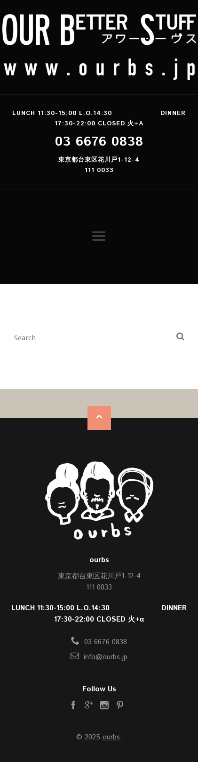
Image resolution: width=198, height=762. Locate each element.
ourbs (111, 737)
